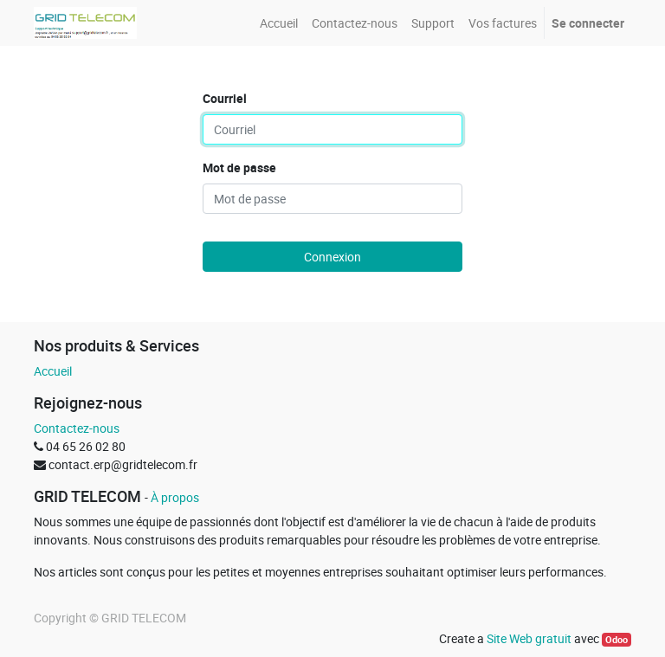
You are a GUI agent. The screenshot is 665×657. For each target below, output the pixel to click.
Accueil (53, 371)
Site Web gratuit (529, 638)
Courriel (225, 98)
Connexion (332, 256)
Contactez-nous (76, 428)
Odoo (616, 640)
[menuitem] (279, 23)
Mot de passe (239, 167)
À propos (175, 497)
